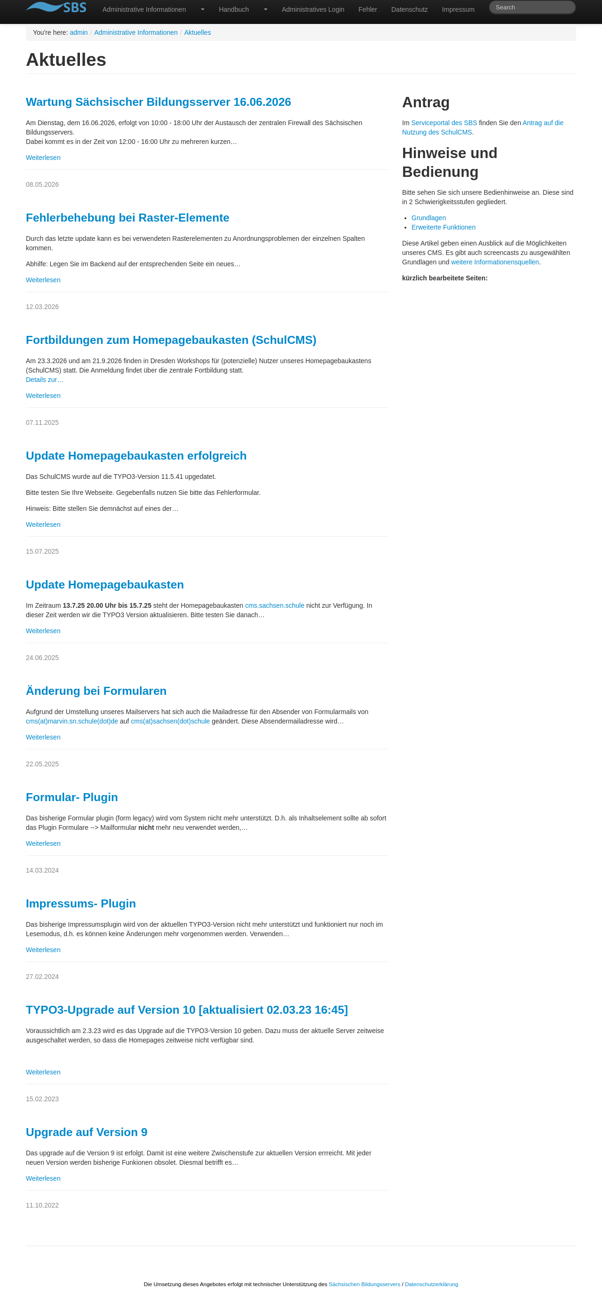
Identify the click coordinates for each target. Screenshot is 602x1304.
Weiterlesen (43, 157)
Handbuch (234, 9)
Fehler (367, 9)
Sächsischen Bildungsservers (364, 1284)
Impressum (458, 9)
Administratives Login (313, 9)
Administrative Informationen (144, 9)
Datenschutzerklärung (431, 1284)
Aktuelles (197, 32)
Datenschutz (409, 9)
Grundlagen (429, 218)
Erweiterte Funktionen (443, 227)
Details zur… (44, 379)
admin (78, 32)
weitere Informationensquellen (494, 262)
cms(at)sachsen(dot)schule (170, 721)
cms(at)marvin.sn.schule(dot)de (72, 721)
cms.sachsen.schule (274, 605)
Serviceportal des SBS (444, 123)
